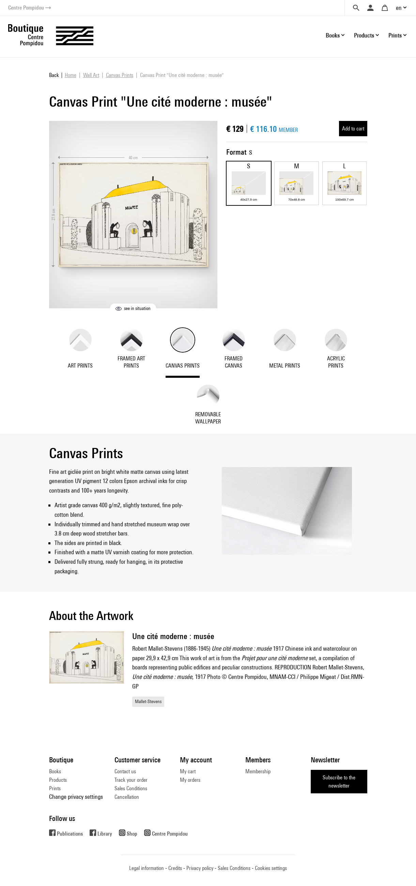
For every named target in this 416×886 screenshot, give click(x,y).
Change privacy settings (76, 796)
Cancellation (126, 797)
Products (58, 780)
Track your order (131, 780)
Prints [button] (395, 35)
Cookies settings (271, 868)
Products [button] (364, 35)
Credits (175, 868)
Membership (258, 771)
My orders (190, 780)
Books (55, 771)
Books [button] (333, 35)
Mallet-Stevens (148, 701)
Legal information (146, 868)
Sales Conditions (130, 788)
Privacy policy (199, 868)
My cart (188, 771)
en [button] (399, 7)
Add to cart (353, 128)
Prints (55, 788)
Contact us (125, 771)
